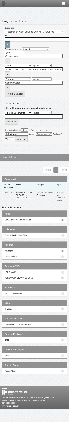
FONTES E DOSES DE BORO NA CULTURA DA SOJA (24, 195)
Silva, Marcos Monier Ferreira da (18, 220)
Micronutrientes (11, 257)
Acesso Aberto (10, 371)
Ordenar (31, 134)
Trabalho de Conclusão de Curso (18, 324)
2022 (7, 340)
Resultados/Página (12, 130)
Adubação (9, 251)
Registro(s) (57, 134)
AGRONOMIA (10, 272)
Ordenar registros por (39, 130)
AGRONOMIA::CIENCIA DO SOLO (19, 278)
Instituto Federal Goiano (14, 293)
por (6, 35)
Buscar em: (9, 28)
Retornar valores (15, 93)
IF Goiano (9, 309)
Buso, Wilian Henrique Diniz (16, 235)
